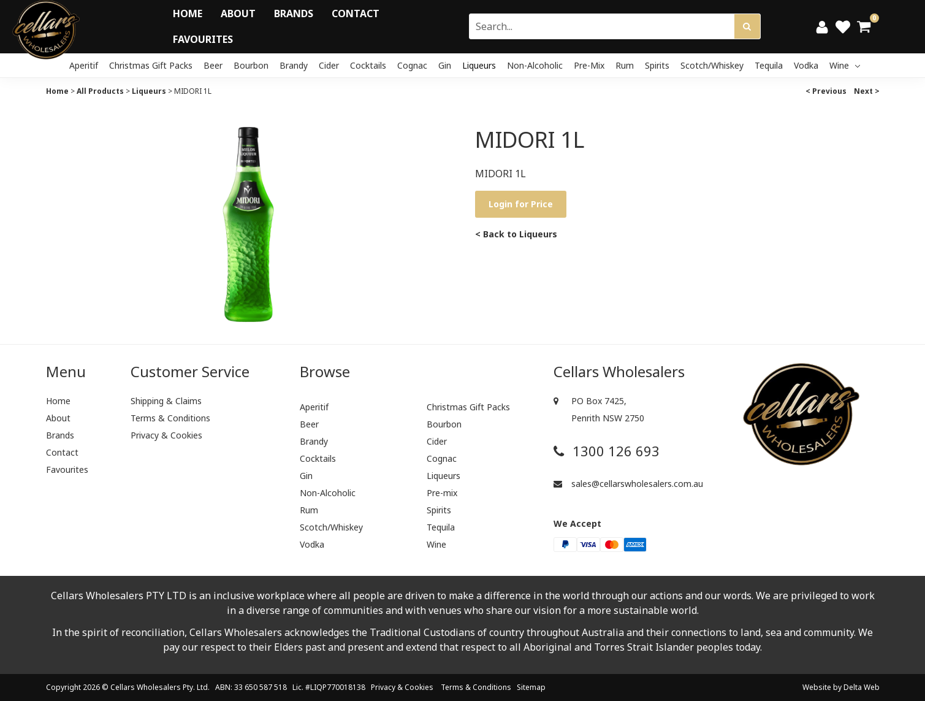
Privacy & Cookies (166, 435)
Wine (844, 65)
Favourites (203, 39)
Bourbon (251, 65)
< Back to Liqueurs (516, 234)
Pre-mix (589, 65)
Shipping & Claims (166, 401)
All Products (100, 91)
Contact (355, 13)
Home (187, 13)
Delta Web (861, 687)
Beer (213, 65)
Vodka (806, 65)
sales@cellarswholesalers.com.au (628, 483)
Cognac (412, 65)
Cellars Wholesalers (145, 687)
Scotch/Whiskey (712, 65)
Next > (867, 91)
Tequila (769, 65)
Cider (329, 65)
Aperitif (83, 65)
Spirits (657, 65)
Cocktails (368, 65)
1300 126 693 (607, 451)
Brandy (294, 65)
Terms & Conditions (170, 418)
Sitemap (531, 687)
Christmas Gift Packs (150, 65)
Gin (444, 65)
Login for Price (521, 204)
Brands (293, 13)
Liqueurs (479, 65)
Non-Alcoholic (535, 65)
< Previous (826, 91)
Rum (624, 65)
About (238, 13)
